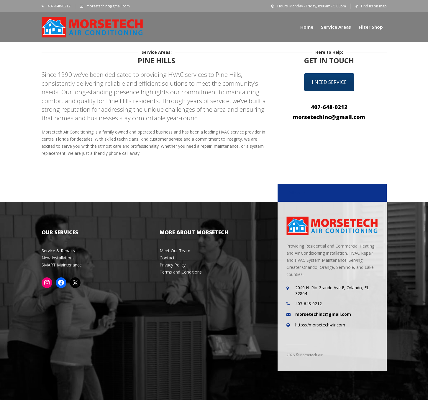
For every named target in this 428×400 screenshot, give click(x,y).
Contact (167, 258)
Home (306, 27)
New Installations (58, 258)
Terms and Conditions (181, 272)
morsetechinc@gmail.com (105, 6)
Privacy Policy (173, 265)
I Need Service (329, 82)
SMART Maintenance (62, 265)
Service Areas (336, 27)
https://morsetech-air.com (320, 325)
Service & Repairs (58, 250)
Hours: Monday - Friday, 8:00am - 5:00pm (308, 6)
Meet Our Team (175, 250)
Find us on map (371, 6)
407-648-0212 (56, 6)
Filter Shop (371, 27)
